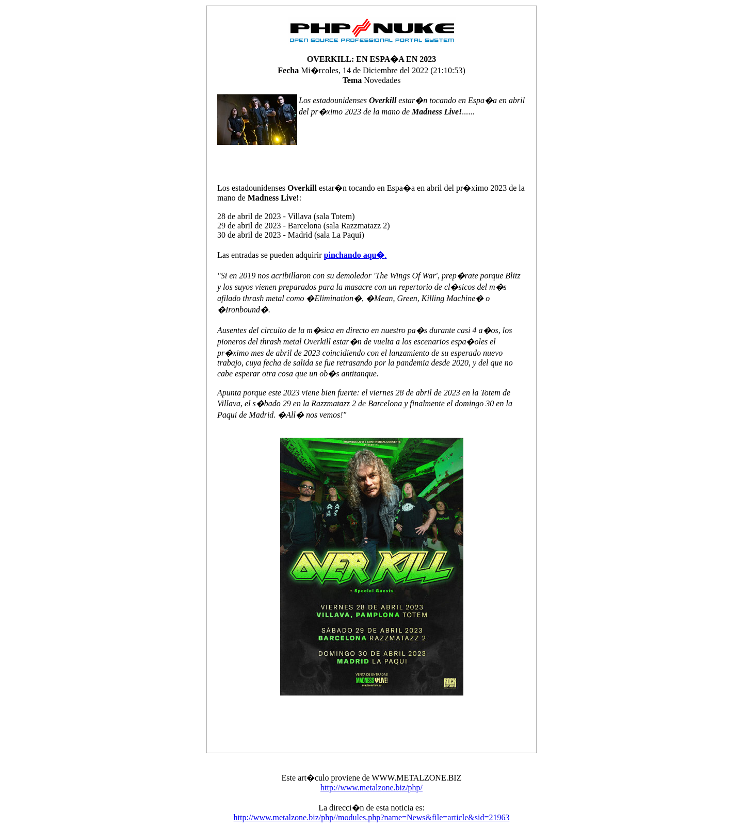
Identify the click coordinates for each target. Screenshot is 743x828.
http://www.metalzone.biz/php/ (371, 787)
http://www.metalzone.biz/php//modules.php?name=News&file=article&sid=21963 (372, 817)
